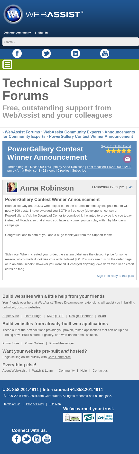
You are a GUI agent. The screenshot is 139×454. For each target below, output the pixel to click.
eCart (102, 316)
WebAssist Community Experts (72, 132)
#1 (131, 187)
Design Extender (81, 316)
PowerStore (10, 343)
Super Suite (10, 316)
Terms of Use (12, 403)
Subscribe (79, 170)
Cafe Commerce (59, 357)
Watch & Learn (42, 370)
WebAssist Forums (22, 132)
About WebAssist (14, 370)
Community (67, 370)
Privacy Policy (35, 403)
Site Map (55, 403)
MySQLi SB (55, 316)
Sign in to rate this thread (116, 146)
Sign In (43, 32)
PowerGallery (34, 343)
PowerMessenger (61, 343)
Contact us (100, 370)
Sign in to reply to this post (115, 276)
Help (83, 370)
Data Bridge (33, 316)
